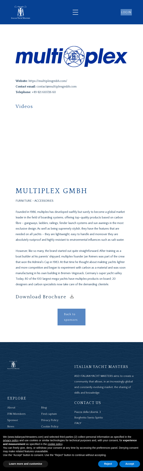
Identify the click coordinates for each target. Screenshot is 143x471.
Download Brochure (45, 297)
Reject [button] (108, 463)
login (126, 12)
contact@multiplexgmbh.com (56, 86)
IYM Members (16, 413)
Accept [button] (129, 463)
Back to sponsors (71, 317)
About (11, 407)
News (10, 426)
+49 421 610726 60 (44, 92)
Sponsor (12, 420)
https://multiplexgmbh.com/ (47, 81)
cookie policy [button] (55, 444)
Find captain (49, 413)
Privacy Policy (49, 420)
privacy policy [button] (11, 440)
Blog (44, 407)
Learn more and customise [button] (25, 463)
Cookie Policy (49, 426)
